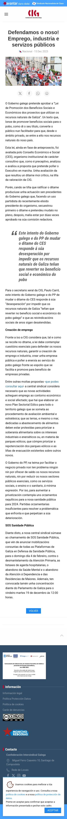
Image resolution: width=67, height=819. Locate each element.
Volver (33, 610)
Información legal (12, 693)
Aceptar (52, 810)
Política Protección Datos (17, 698)
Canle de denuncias (13, 709)
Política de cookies (13, 704)
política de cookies (15, 794)
